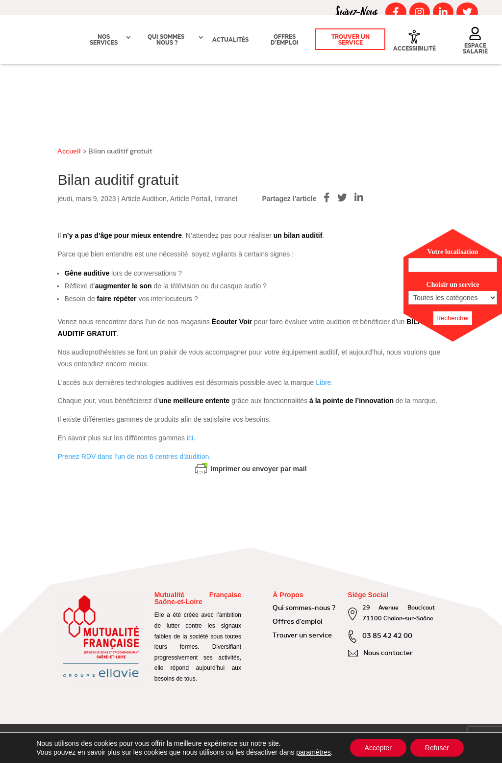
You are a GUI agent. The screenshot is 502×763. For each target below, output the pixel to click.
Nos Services (104, 40)
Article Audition (144, 199)
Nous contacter (388, 653)
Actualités (230, 40)
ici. (191, 438)
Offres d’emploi (285, 40)
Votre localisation (452, 251)
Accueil (69, 151)
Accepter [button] (378, 748)
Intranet (225, 199)
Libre (323, 382)
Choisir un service (453, 284)
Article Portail (190, 199)
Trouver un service (350, 40)
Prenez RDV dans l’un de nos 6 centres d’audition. (134, 456)
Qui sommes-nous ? (167, 40)
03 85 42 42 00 (387, 636)
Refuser (437, 748)
